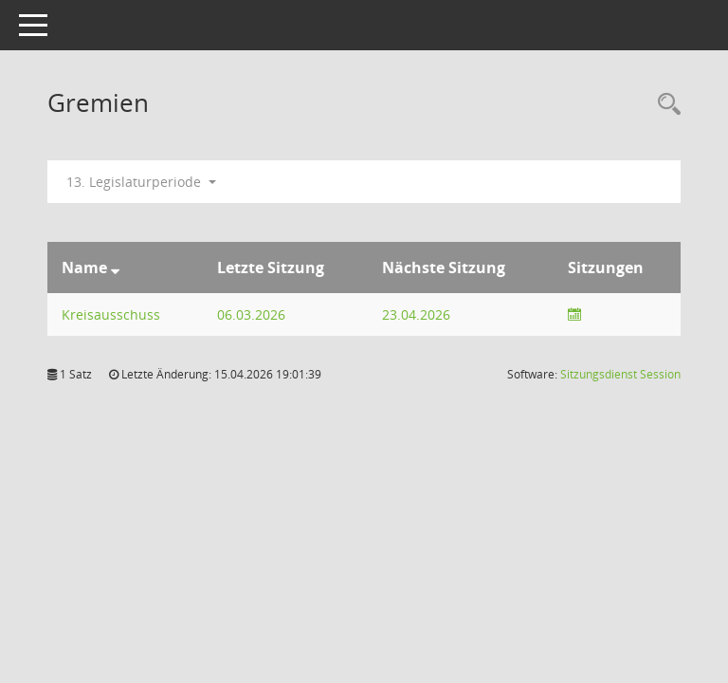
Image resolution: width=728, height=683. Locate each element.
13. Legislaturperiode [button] (141, 182)
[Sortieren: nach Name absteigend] (115, 267)
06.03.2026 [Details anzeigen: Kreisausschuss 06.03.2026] (251, 314)
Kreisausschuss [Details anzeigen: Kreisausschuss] (111, 314)
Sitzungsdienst (620, 374)
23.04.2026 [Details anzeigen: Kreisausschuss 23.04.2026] (416, 314)
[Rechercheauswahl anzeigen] (664, 104)
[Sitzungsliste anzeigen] (574, 314)
